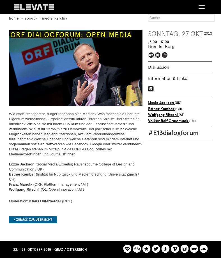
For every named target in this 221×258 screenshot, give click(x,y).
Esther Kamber (161, 108)
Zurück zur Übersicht (33, 219)
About (31, 18)
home (14, 18)
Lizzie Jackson (161, 102)
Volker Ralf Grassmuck (168, 121)
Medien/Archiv (54, 18)
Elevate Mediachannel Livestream (165, 55)
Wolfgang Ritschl (163, 114)
